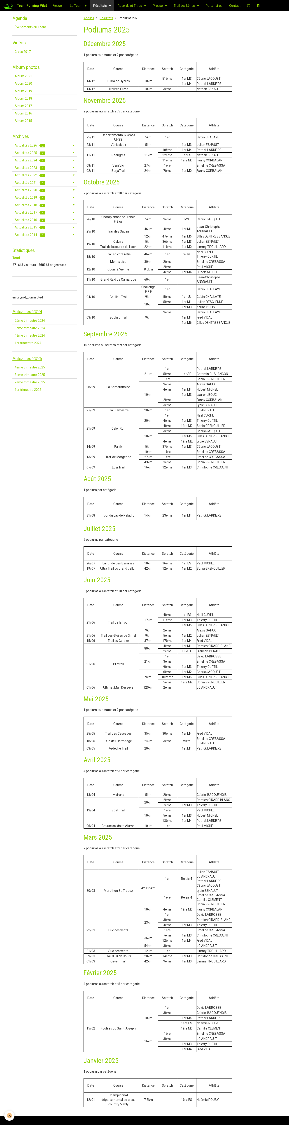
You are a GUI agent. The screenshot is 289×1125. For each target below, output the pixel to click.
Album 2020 (23, 83)
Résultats (100, 5)
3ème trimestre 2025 (30, 375)
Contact (234, 5)
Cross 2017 (23, 52)
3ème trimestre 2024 (30, 328)
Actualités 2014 (30, 235)
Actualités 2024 (30, 160)
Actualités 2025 (30, 153)
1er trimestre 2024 (28, 343)
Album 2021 (23, 76)
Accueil (58, 5)
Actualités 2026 (30, 145)
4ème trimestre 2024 (30, 335)
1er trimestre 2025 (28, 389)
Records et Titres (130, 5)
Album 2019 (23, 91)
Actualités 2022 (30, 175)
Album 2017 (23, 106)
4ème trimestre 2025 (30, 367)
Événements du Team (30, 27)
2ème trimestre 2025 (30, 382)
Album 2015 (23, 121)
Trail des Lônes (185, 5)
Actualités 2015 (30, 227)
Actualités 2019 (30, 198)
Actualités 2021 (30, 183)
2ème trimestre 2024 (30, 320)
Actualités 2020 (30, 190)
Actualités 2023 (30, 168)
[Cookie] (10, 1116)
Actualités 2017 (30, 212)
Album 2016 (23, 113)
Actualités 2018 (30, 205)
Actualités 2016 (30, 220)
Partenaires (214, 5)
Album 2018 (23, 98)
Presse (158, 5)
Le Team (76, 5)
